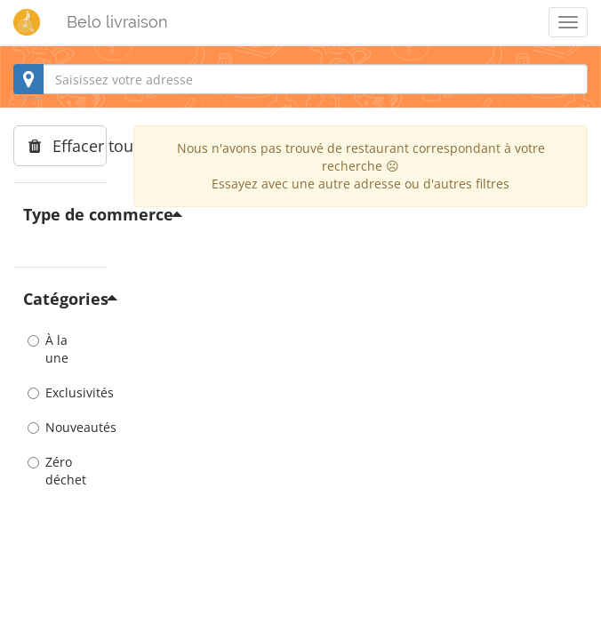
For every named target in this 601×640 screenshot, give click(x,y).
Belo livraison (117, 21)
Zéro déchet (57, 470)
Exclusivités (60, 392)
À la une (48, 349)
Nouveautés (60, 427)
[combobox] (300, 79)
